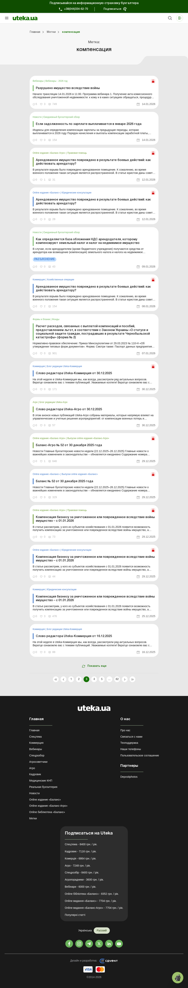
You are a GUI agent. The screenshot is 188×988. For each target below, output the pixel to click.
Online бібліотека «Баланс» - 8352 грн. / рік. (92, 893)
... (109, 679)
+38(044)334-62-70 (76, 9)
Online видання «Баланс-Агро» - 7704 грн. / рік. (94, 907)
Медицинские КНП (40, 780)
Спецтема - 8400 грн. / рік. (81, 844)
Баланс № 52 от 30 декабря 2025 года (64, 481)
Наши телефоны (130, 749)
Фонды (55, 319)
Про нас (125, 730)
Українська (85, 930)
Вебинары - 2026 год (56, 81)
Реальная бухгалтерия (43, 786)
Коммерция (39, 279)
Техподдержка (129, 742)
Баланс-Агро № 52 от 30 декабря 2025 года (69, 445)
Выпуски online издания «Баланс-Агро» (88, 438)
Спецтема (35, 736)
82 (117, 679)
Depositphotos (129, 776)
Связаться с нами (131, 736)
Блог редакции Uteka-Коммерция (64, 366)
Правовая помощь (77, 153)
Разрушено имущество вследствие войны (68, 88)
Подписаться (112, 9)
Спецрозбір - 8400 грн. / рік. (82, 872)
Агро (35, 402)
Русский (102, 930)
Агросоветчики (38, 761)
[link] (94, 92)
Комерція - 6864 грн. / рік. (80, 858)
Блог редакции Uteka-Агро (53, 402)
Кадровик (35, 774)
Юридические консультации (76, 192)
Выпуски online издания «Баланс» (80, 474)
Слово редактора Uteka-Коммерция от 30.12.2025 (74, 373)
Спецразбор (36, 755)
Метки (33, 818)
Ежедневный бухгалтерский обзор (62, 117)
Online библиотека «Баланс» (47, 812)
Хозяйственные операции (60, 279)
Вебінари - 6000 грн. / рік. (80, 886)
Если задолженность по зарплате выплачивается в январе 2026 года (88, 124)
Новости (37, 117)
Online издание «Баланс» (47, 192)
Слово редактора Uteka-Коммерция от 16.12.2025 (74, 636)
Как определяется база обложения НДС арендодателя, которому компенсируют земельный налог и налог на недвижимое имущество (88, 241)
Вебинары (38, 81)
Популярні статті (75, 914)
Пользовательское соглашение (139, 755)
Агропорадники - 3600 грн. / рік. (84, 879)
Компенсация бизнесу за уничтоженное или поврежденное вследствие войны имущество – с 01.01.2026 (95, 519)
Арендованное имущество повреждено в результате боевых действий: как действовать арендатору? (93, 162)
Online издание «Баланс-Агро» (49, 153)
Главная (34, 730)
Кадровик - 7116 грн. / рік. (81, 851)
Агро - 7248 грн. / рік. (78, 865)
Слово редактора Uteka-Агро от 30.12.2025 (69, 409)
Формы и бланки (42, 319)
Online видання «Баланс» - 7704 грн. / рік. (91, 900)
